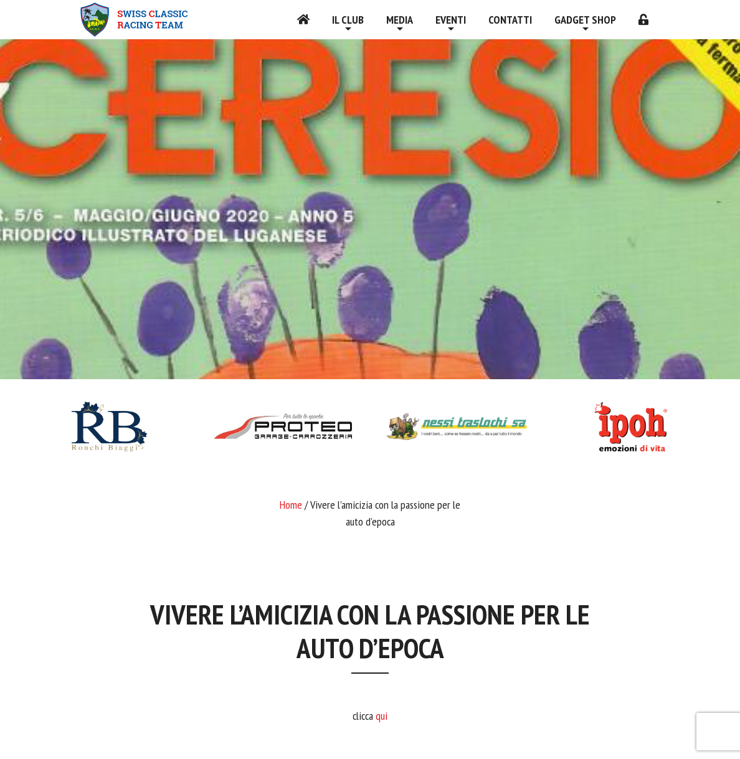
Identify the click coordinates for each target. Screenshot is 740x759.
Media (399, 19)
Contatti (510, 19)
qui (381, 716)
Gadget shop (585, 19)
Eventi (450, 19)
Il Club (348, 19)
